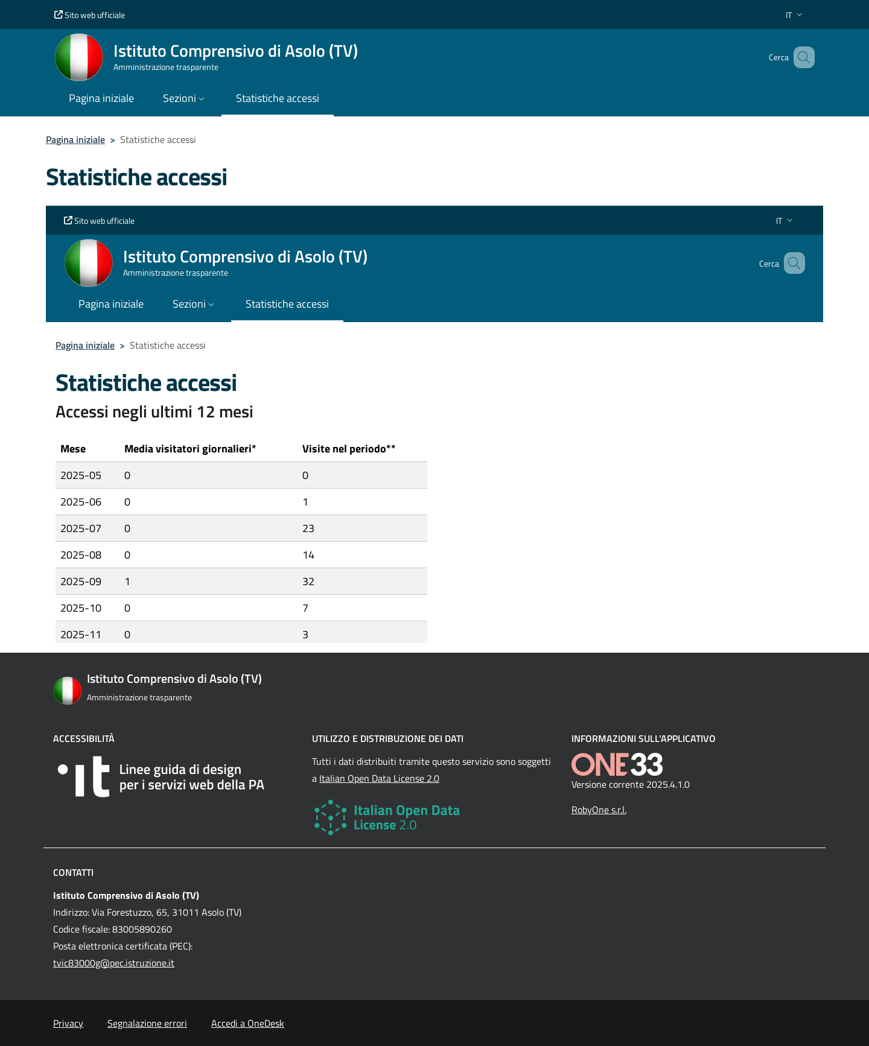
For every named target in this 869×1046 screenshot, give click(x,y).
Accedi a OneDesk (247, 1023)
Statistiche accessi (277, 98)
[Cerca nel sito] (800, 57)
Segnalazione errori (147, 1023)
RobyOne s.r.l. (598, 809)
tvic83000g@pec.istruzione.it (113, 963)
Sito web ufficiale (89, 14)
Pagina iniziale (75, 139)
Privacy (68, 1023)
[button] (795, 14)
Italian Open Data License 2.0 (379, 778)
